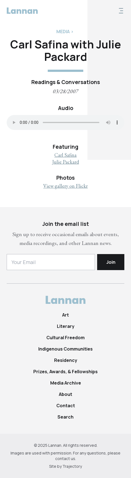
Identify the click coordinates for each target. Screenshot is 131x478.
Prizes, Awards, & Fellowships (65, 372)
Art (65, 315)
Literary (65, 326)
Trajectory (72, 466)
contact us (65, 458)
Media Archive (65, 383)
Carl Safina (65, 155)
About (65, 394)
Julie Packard (65, 162)
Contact (65, 406)
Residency (65, 360)
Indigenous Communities (65, 349)
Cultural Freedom (65, 338)
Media (63, 31)
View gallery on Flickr (65, 186)
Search (65, 417)
